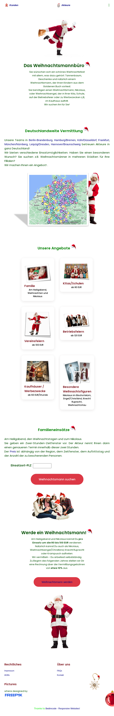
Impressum (9, 671)
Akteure (63, 5)
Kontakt (60, 675)
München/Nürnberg (16, 144)
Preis (13, 451)
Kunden (11, 5)
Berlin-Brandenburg (40, 140)
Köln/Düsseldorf (87, 140)
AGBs (7, 675)
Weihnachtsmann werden (57, 581)
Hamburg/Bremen (65, 140)
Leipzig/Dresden (39, 144)
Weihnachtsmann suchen (57, 479)
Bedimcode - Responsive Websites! (62, 708)
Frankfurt (103, 140)
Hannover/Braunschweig (66, 144)
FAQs (59, 671)
